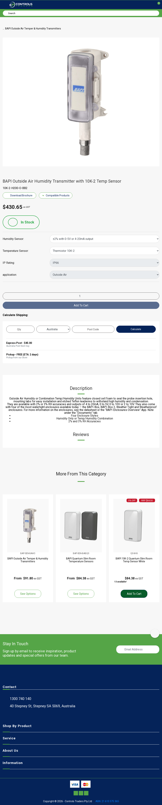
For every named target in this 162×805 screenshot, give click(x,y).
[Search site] (6, 13)
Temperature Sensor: (16, 250)
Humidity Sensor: (13, 239)
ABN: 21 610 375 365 (107, 801)
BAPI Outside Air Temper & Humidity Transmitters (27, 560)
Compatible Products (56, 195)
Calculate (136, 329)
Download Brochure (19, 195)
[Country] (53, 329)
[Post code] (93, 329)
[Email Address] (137, 649)
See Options (28, 593)
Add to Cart (81, 305)
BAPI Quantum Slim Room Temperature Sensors (81, 560)
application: (10, 274)
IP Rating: (9, 262)
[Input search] (81, 13)
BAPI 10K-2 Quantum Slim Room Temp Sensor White (134, 560)
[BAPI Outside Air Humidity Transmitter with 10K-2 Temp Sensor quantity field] (81, 296)
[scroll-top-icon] (154, 633)
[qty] (20, 329)
